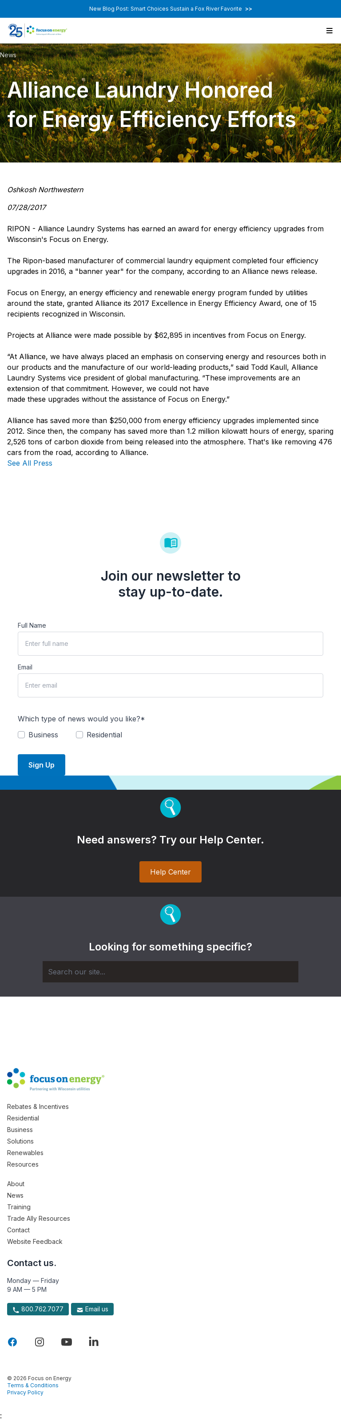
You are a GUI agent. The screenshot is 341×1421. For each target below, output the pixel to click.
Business (20, 1129)
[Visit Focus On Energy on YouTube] (66, 1342)
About (15, 1183)
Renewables (25, 1152)
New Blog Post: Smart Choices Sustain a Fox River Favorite (170, 8)
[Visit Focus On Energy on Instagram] (39, 1342)
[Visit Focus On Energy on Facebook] (12, 1342)
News (8, 55)
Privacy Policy (25, 1392)
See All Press (29, 463)
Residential (23, 1118)
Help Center (170, 871)
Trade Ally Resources (38, 1218)
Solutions (20, 1141)
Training (19, 1207)
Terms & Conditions (33, 1385)
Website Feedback (35, 1241)
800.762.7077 (37, 1309)
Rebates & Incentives (38, 1106)
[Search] (170, 971)
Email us (92, 1309)
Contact (18, 1230)
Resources (23, 1164)
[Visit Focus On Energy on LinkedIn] (93, 1342)
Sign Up (41, 764)
